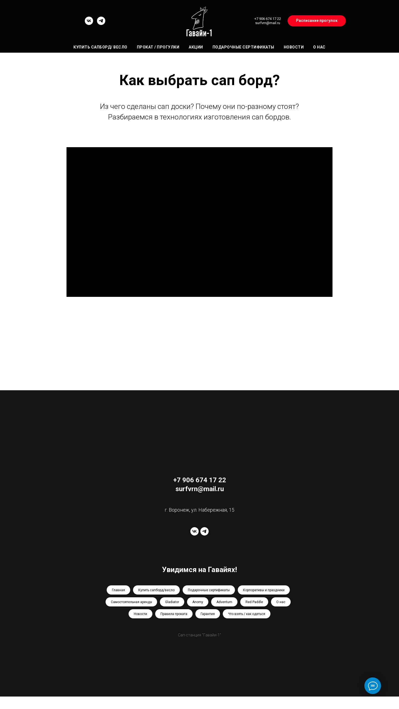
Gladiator (172, 602)
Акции (196, 47)
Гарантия (208, 614)
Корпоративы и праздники (264, 590)
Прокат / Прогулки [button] (158, 47)
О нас (319, 47)
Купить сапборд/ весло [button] (100, 47)
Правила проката (173, 614)
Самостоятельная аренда (131, 602)
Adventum (224, 602)
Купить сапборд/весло (156, 590)
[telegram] (101, 23)
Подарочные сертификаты (243, 47)
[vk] (89, 23)
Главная (118, 590)
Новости (294, 47)
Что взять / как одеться (246, 614)
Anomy (197, 602)
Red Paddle (254, 602)
